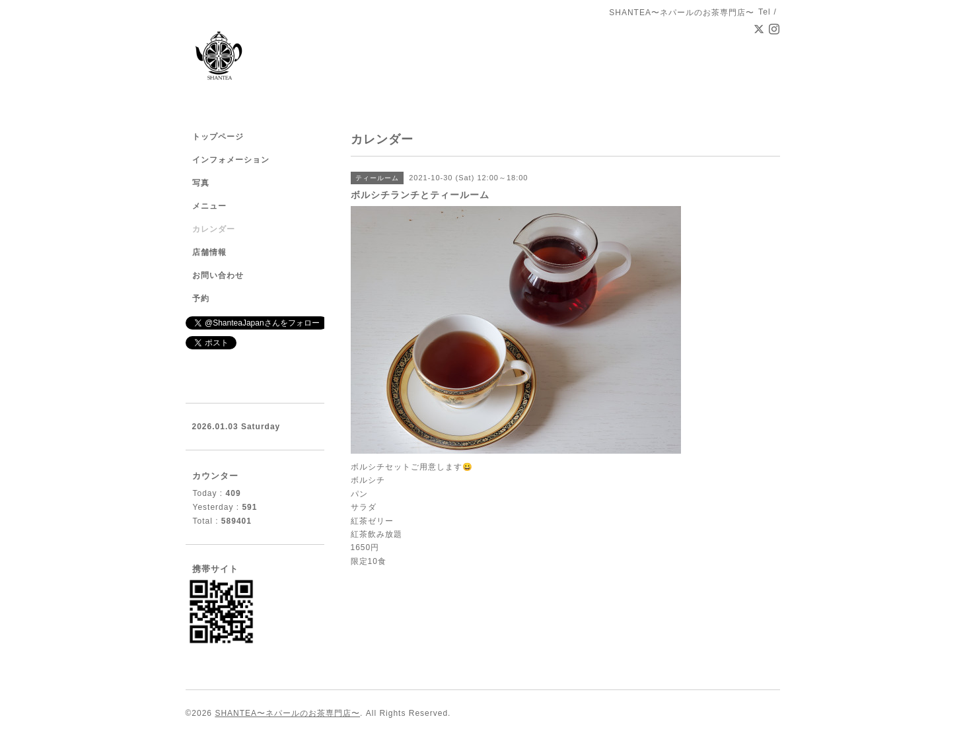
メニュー (209, 206)
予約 (200, 298)
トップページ (218, 136)
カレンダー (213, 229)
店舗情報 (209, 252)
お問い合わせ (218, 275)
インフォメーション (230, 159)
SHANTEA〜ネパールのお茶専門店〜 (287, 713)
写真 (200, 183)
